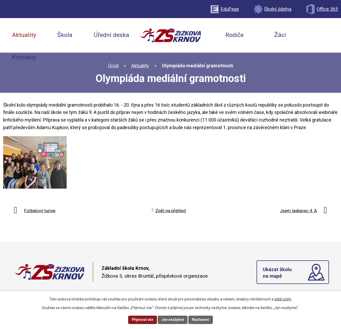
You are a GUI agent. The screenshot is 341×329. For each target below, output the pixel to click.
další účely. (283, 299)
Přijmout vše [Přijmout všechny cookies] (142, 319)
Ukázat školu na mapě (277, 272)
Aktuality (140, 65)
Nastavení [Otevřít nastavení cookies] (200, 319)
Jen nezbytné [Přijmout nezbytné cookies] (172, 319)
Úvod (113, 65)
